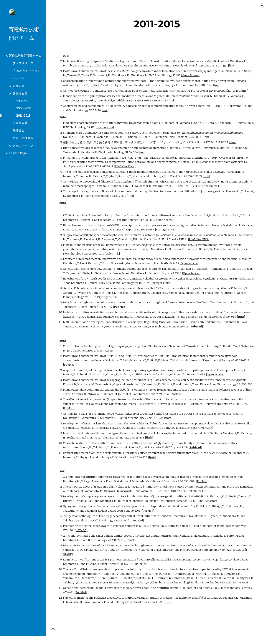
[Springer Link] (160, 283)
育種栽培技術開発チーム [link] (25, 55)
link (216, 85)
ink (245, 90)
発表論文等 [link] (20, 93)
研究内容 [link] (18, 86)
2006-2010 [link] (23, 108)
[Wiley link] (112, 253)
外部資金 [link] (18, 130)
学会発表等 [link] (20, 123)
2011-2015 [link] (23, 115)
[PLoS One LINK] (125, 166)
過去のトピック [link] (23, 145)
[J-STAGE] (81, 530)
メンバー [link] (18, 78)
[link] (231, 65)
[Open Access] (190, 75)
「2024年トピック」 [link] (26, 71)
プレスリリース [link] (23, 63)
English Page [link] (18, 153)
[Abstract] (177, 394)
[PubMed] (69, 364)
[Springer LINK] (165, 229)
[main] (157, 24)
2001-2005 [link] (23, 101)
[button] (262, 5)
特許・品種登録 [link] (23, 138)
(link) (205, 137)
